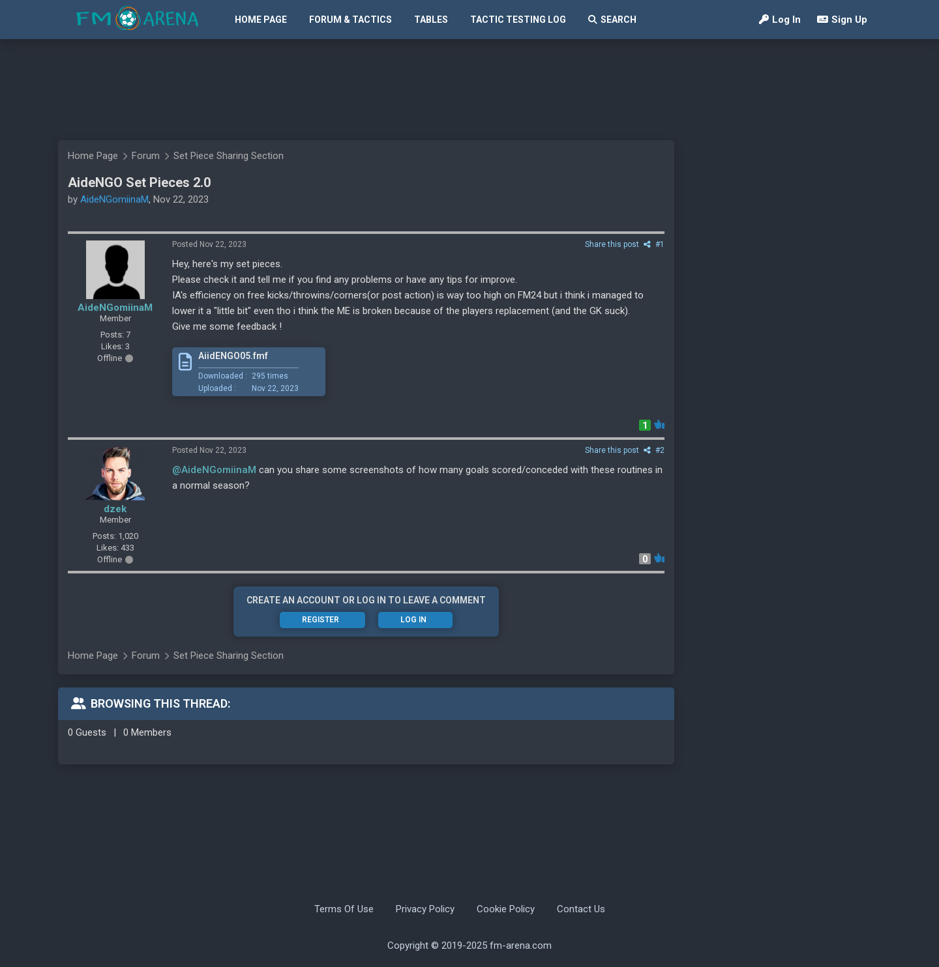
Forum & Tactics (350, 19)
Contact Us (581, 909)
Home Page (261, 19)
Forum (146, 156)
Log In (780, 19)
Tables (431, 19)
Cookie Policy (506, 909)
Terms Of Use (344, 909)
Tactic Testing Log (518, 19)
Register (320, 619)
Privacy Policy (425, 909)
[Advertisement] (463, 89)
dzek (115, 509)
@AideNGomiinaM (214, 470)
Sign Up (842, 19)
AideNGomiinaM (114, 199)
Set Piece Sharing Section (228, 156)
